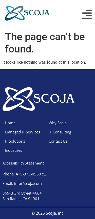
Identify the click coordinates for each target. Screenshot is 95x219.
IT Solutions (15, 141)
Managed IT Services (22, 131)
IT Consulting (60, 131)
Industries (13, 150)
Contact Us (58, 141)
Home (10, 122)
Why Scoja (58, 122)
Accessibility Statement (23, 163)
